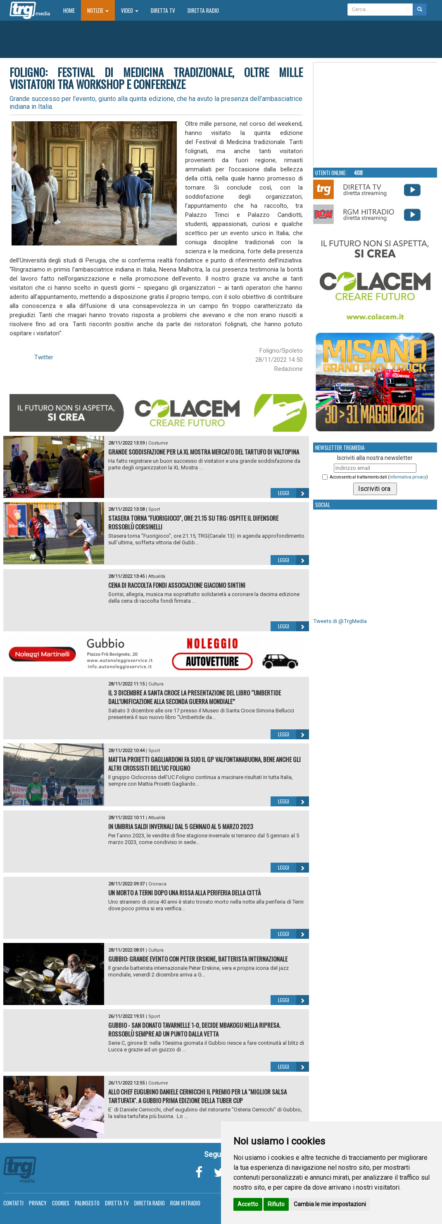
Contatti (13, 1203)
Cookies (60, 1203)
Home (72, 10)
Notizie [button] (98, 10)
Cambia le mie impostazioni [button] (330, 1204)
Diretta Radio (203, 10)
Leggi (293, 493)
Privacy (38, 1203)
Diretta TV (163, 10)
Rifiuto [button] (276, 1204)
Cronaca (157, 884)
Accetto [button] (248, 1204)
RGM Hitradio (185, 1203)
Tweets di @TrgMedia (340, 621)
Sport (154, 509)
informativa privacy (408, 477)
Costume (158, 443)
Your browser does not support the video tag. (375, 114)
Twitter (43, 357)
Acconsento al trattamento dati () (379, 477)
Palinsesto (87, 1203)
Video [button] (129, 10)
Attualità (156, 576)
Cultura (156, 684)
